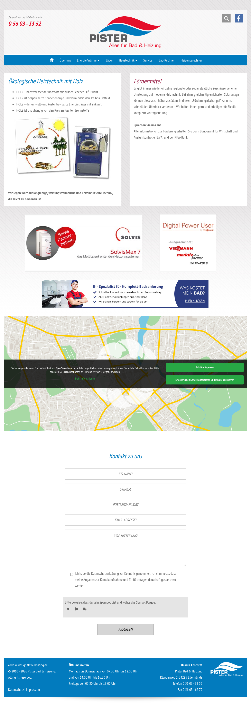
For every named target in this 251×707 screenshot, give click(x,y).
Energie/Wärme (88, 60)
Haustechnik (128, 60)
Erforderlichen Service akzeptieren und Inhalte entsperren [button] (204, 380)
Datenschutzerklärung (105, 573)
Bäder (109, 60)
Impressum (33, 689)
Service (147, 60)
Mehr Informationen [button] (85, 378)
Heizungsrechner (191, 60)
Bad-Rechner (167, 60)
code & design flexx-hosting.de (28, 665)
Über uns (65, 60)
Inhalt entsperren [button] (205, 367)
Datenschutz (16, 689)
